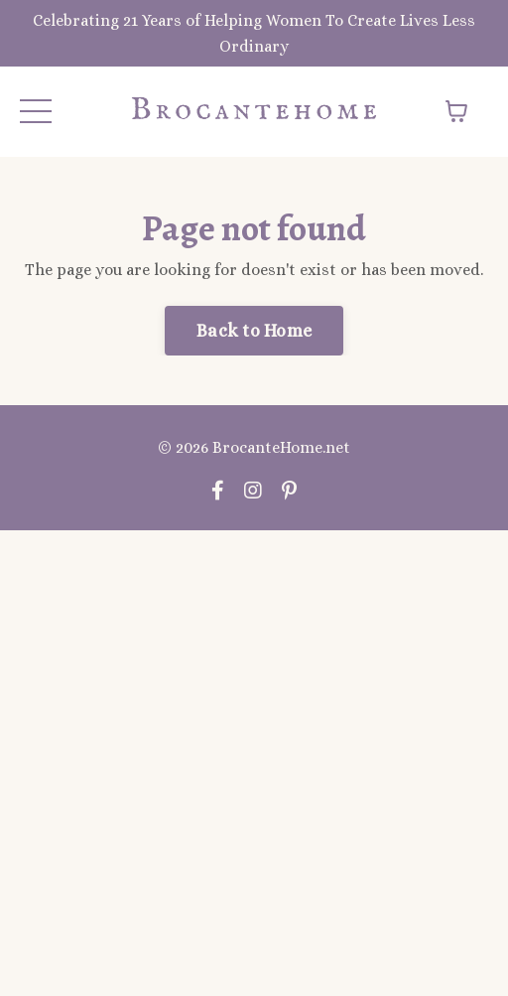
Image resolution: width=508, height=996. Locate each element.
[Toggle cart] (456, 111)
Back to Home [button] (254, 331)
